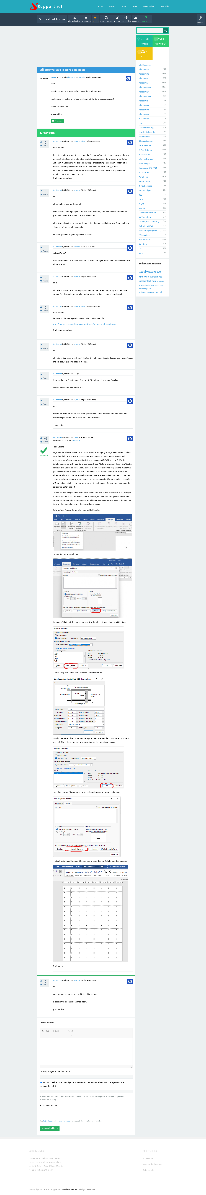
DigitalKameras (145, 186)
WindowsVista (145, 87)
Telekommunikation (147, 213)
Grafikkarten (144, 172)
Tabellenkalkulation (147, 132)
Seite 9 (58, 1162)
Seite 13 (54, 1166)
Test (140, 248)
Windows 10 (71, 77)
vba (148, 272)
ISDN (141, 199)
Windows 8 (143, 78)
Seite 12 (47, 1166)
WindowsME (144, 105)
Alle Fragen (86, 21)
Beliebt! (95, 21)
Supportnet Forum (52, 19)
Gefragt (53, 77)
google (147, 285)
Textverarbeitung (146, 128)
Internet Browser (146, 159)
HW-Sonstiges (145, 190)
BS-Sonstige (144, 119)
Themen (117, 21)
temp (141, 253)
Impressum (148, 1158)
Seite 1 (39, 1158)
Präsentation (144, 154)
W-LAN (141, 204)
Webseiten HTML (146, 226)
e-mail (159, 292)
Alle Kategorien (145, 65)
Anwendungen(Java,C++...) (150, 230)
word (154, 281)
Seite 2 (45, 1158)
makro (155, 277)
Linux (141, 123)
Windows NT (144, 101)
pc (152, 285)
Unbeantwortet (106, 21)
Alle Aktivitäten (74, 21)
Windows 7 (143, 83)
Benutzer (135, 21)
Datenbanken (145, 137)
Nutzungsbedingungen (153, 1164)
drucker (142, 289)
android (160, 281)
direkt (50, 1170)
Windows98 (144, 110)
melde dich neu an (64, 1121)
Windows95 (144, 114)
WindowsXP (144, 92)
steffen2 (77, 247)
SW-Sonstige (144, 163)
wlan (155, 285)
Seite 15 (35, 1170)
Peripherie (143, 177)
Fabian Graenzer (70, 1189)
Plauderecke (144, 239)
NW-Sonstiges (145, 217)
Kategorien (126, 21)
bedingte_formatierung (148, 292)
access (160, 285)
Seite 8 (52, 1162)
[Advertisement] (86, 47)
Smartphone (144, 181)
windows (156, 271)
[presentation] (60, 1113)
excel (142, 272)
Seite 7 (45, 1162)
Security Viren (145, 145)
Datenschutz (148, 1170)
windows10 (144, 276)
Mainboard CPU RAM (148, 168)
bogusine (82, 77)
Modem (142, 208)
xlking (76, 437)
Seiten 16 (43, 1170)
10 (151, 276)
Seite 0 (32, 1158)
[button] (47, 1031)
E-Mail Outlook (145, 150)
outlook (147, 281)
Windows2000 (145, 96)
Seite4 (57, 1158)
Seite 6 (39, 1162)
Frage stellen (146, 21)
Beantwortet (57, 141)
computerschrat (79, 141)
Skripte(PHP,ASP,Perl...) (149, 221)
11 (163, 292)
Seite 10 (32, 1166)
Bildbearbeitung (146, 141)
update (148, 289)
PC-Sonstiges (144, 235)
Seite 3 (51, 1158)
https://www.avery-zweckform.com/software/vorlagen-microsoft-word (84, 324)
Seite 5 (32, 1162)
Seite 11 (40, 1166)
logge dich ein (48, 1121)
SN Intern (143, 244)
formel (142, 285)
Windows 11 (144, 69)
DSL (140, 195)
